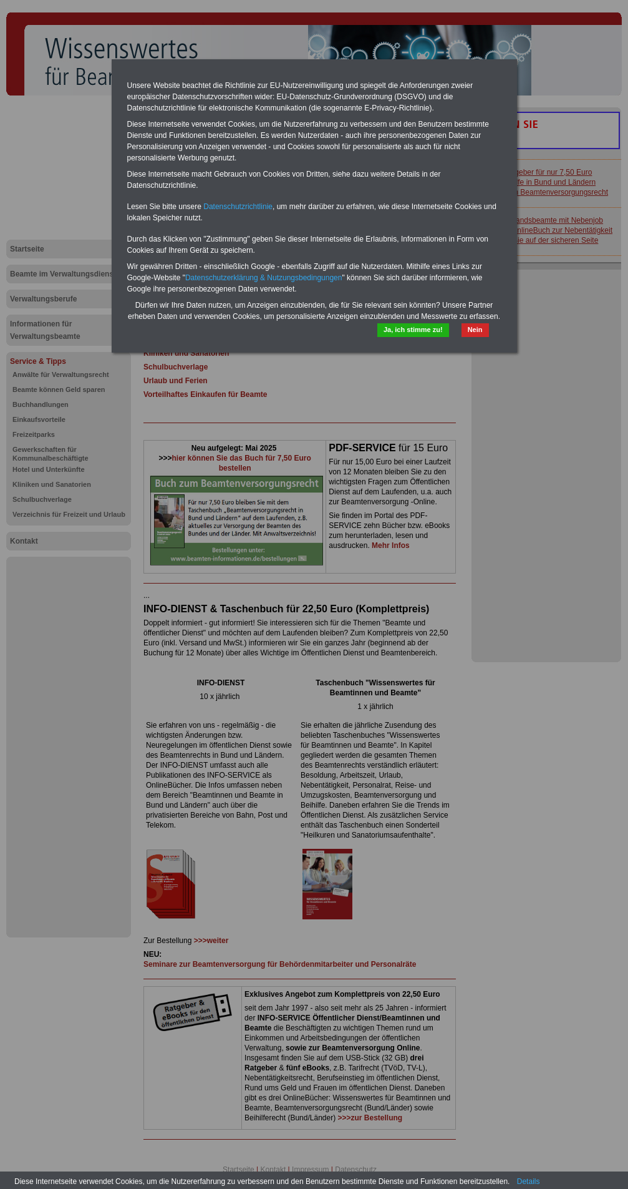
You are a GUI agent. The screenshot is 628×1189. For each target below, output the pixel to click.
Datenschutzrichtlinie (238, 206)
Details (528, 1181)
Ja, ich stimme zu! (413, 329)
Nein (475, 329)
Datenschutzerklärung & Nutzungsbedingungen (263, 277)
